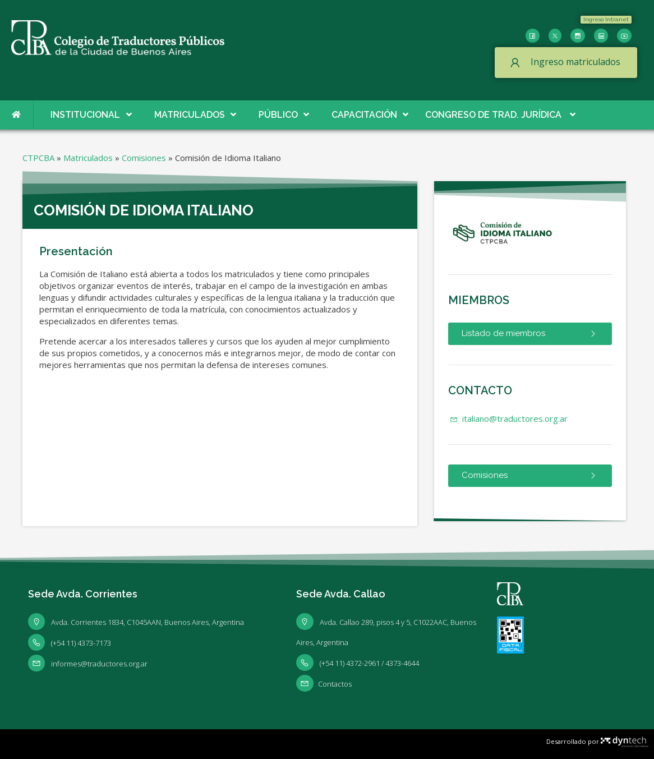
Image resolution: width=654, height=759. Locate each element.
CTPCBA (38, 157)
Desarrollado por (597, 741)
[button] (606, 20)
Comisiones (144, 157)
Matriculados (88, 157)
